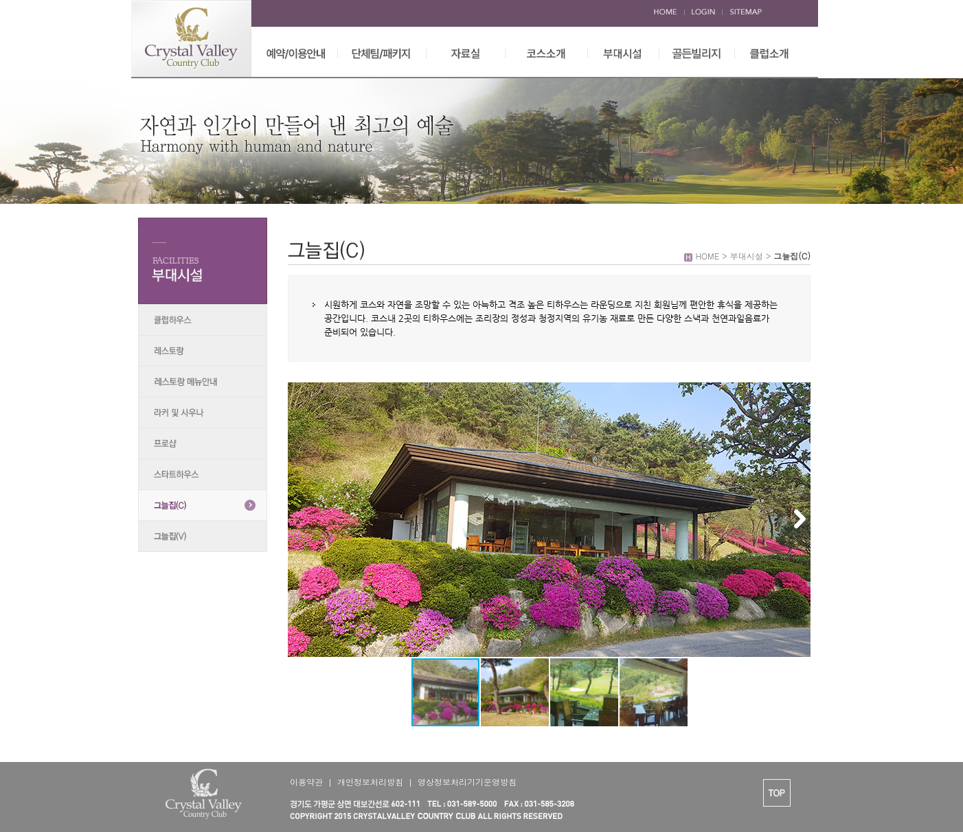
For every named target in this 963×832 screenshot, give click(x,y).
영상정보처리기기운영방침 (467, 781)
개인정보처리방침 (370, 781)
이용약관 (306, 781)
